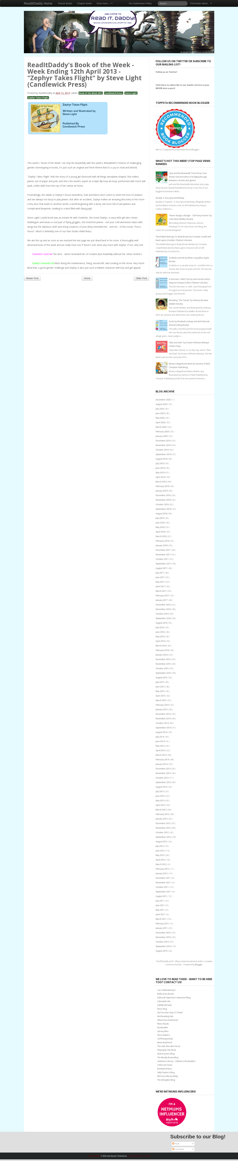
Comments (178, 1149)
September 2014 (163, 727)
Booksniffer (162, 1027)
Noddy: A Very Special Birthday (170, 198)
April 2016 (161, 641)
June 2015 (160, 686)
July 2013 (160, 791)
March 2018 (161, 536)
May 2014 (160, 745)
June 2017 (160, 577)
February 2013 (163, 814)
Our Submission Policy (140, 3)
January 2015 (162, 709)
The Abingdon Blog (166, 1080)
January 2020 (162, 436)
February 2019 (163, 486)
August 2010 (162, 950)
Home (87, 278)
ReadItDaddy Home (38, 3)
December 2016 (163, 604)
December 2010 (163, 932)
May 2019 (160, 472)
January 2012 (162, 873)
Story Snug (162, 1008)
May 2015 (160, 691)
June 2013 (160, 796)
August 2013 (162, 786)
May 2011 (160, 909)
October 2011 (162, 887)
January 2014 (162, 764)
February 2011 (163, 923)
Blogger (198, 964)
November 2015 (163, 663)
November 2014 (163, 718)
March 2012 (161, 864)
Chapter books (84, 3)
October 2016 (162, 613)
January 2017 (162, 600)
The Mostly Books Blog (167, 1057)
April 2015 (161, 695)
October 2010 (162, 941)
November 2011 (163, 882)
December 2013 (163, 768)
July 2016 (160, 627)
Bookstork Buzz (164, 1068)
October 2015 (162, 668)
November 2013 (163, 773)
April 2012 (161, 859)
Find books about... (201, 3)
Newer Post (32, 278)
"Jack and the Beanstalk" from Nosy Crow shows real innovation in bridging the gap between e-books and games (188, 177)
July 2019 (160, 463)
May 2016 (160, 636)
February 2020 (163, 431)
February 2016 (163, 650)
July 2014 (160, 736)
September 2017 (163, 563)
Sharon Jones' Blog (166, 1053)
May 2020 (160, 418)
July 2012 (160, 846)
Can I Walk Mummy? (166, 990)
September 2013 (163, 782)
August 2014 (162, 732)
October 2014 (162, 723)
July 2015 (160, 682)
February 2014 (163, 759)
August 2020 (162, 404)
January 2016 (162, 654)
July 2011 (160, 900)
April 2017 (161, 586)
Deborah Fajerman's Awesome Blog (173, 997)
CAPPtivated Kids (165, 1038)
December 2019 (163, 440)
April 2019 (161, 477)
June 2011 (160, 905)
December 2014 (163, 714)
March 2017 (161, 591)
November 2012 (163, 827)
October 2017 (162, 559)
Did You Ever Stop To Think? (170, 1012)
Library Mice (163, 1031)
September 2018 (163, 509)
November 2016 (163, 609)
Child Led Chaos (164, 1065)
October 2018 (162, 504)
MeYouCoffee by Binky (167, 1076)
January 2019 (162, 490)
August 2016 (162, 622)
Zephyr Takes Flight (38, 97)
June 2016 (160, 632)
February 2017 (163, 595)
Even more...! (105, 3)
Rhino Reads (163, 1023)
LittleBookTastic (164, 1005)
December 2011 (163, 878)
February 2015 (163, 704)
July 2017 (160, 572)
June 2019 (160, 468)
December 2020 (163, 399)
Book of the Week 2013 (90, 93)
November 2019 (163, 445)
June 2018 (160, 522)
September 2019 (163, 454)
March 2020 (161, 427)
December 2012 (163, 823)
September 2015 (163, 673)
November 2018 (163, 500)
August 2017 (162, 568)
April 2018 (161, 531)
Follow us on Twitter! (166, 72)
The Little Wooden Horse (168, 1046)
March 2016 (161, 645)
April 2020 (161, 422)
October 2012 (162, 832)
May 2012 (160, 855)
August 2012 (162, 841)
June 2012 (160, 850)
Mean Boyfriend (164, 1042)
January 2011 (162, 928)
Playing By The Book (166, 1050)
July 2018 (160, 518)
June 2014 (160, 741)
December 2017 (163, 550)
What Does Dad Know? (167, 1020)
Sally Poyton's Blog (166, 1072)
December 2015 (163, 659)
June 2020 (160, 413)
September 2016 (163, 618)
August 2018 (162, 513)
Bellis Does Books (165, 993)
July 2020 (160, 408)
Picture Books (65, 3)
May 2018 (160, 527)
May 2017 (160, 581)
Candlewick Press (113, 93)
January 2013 (162, 818)
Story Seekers (163, 1035)
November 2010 (163, 937)
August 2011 (162, 896)
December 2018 (163, 495)
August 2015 (162, 677)
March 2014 (161, 755)
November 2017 (163, 554)
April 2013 (161, 805)
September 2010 (163, 946)
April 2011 (161, 914)
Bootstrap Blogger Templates (138, 1156)
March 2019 (161, 481)
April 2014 (161, 750)
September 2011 (163, 891)
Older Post (141, 278)
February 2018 (163, 541)
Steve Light (131, 93)
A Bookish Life (163, 1001)
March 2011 (161, 919)
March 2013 (161, 809)
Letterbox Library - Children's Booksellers (176, 1061)
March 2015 (161, 700)
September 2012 (163, 837)
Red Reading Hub (165, 1016)
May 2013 (160, 800)
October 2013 (162, 777)
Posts (175, 1144)
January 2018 (162, 545)
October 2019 (162, 449)
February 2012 (163, 868)
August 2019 (162, 459)
